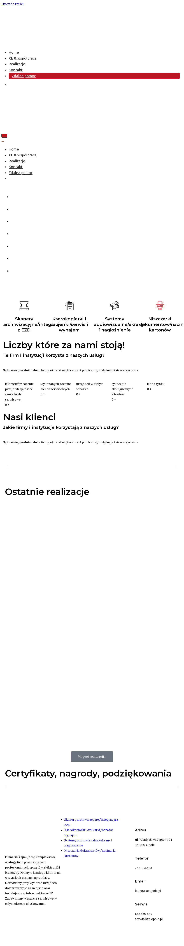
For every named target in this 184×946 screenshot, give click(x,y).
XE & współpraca (22, 58)
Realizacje (17, 64)
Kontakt (16, 70)
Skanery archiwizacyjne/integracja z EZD (32, 324)
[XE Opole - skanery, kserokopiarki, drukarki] (9, 42)
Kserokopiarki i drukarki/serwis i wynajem (69, 324)
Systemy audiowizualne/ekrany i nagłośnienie (119, 324)
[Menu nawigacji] (4, 136)
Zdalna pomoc (24, 76)
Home (14, 52)
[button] (7, 467)
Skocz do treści (12, 4)
